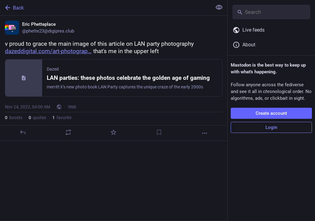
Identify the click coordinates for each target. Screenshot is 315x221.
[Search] (271, 12)
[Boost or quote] (68, 132)
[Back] (105, 7)
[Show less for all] (219, 7)
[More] (204, 133)
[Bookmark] (159, 132)
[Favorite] (113, 132)
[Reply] (22, 132)
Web (72, 106)
